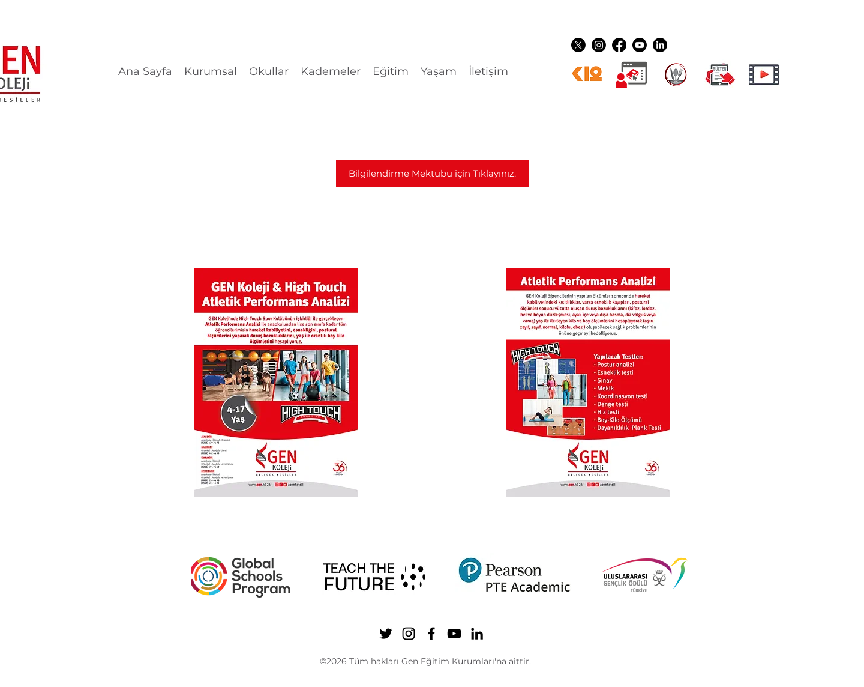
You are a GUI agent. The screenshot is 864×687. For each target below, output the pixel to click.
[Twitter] (578, 45)
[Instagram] (599, 45)
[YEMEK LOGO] (675, 74)
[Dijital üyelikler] (631, 74)
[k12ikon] (586, 74)
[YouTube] (639, 45)
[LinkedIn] (660, 45)
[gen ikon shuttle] (720, 74)
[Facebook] (619, 45)
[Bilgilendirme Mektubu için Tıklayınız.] (432, 173)
